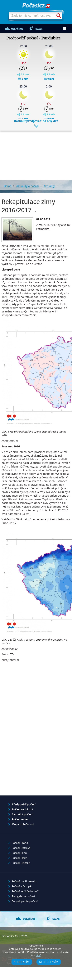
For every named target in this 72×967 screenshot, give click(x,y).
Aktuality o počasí (27, 186)
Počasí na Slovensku (24, 881)
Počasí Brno (19, 853)
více (38, 955)
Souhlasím (21, 962)
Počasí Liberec (21, 863)
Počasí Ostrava (21, 848)
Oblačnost (17, 28)
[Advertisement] (36, 153)
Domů (8, 186)
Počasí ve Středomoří (25, 891)
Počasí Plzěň (19, 858)
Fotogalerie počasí (23, 896)
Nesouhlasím (48, 962)
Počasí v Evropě (21, 886)
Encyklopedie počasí (25, 901)
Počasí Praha (20, 843)
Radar (38, 28)
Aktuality (49, 186)
